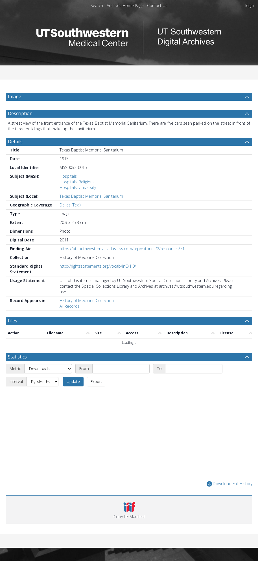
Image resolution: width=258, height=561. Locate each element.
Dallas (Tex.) (70, 205)
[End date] (193, 368)
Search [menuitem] (97, 5)
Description (20, 113)
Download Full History (229, 484)
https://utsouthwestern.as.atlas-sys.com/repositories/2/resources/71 (122, 248)
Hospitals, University (78, 187)
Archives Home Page (125, 5)
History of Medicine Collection (87, 300)
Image (14, 96)
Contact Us (157, 5)
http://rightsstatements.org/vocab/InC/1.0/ (98, 266)
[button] (129, 510)
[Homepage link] (129, 35)
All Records (70, 306)
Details (15, 141)
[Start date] (121, 368)
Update (73, 381)
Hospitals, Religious (77, 181)
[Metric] (48, 368)
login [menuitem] (249, 5)
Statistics (17, 357)
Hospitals (68, 176)
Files (12, 321)
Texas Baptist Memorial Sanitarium (91, 196)
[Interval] (42, 381)
